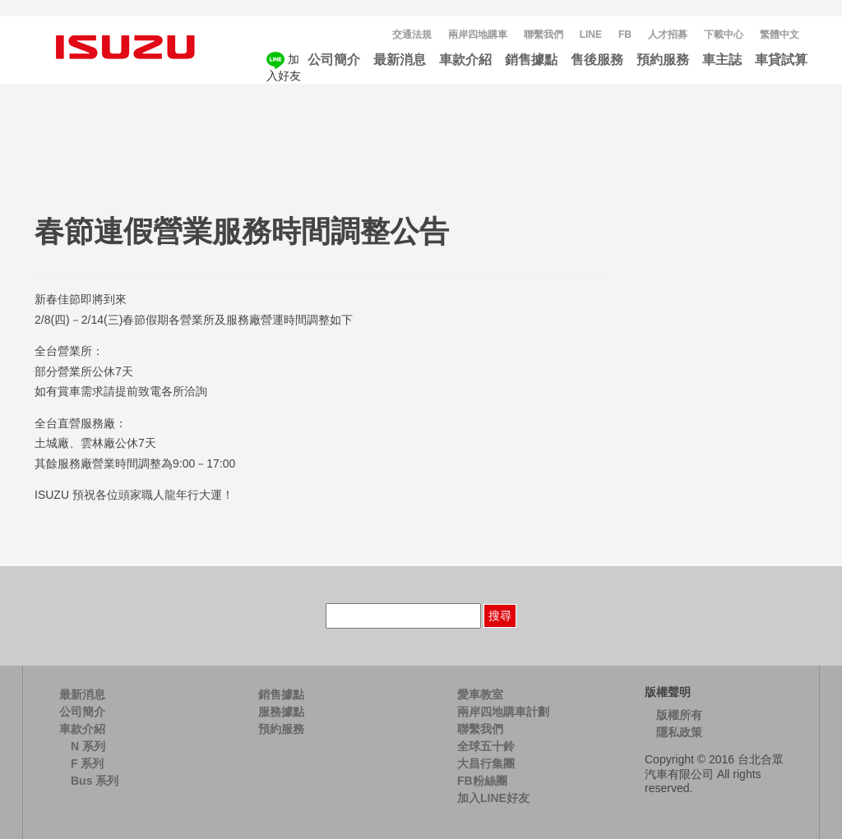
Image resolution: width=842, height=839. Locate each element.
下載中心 (723, 34)
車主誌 (722, 60)
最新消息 (399, 60)
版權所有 (679, 714)
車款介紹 (465, 60)
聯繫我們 (543, 34)
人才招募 (667, 34)
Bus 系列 (94, 780)
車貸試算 (781, 60)
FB (625, 34)
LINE (591, 34)
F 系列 (87, 763)
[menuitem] (779, 35)
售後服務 (597, 60)
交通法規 (412, 34)
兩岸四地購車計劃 (503, 711)
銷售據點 (531, 60)
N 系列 (88, 746)
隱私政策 (679, 732)
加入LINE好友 (493, 797)
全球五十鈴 (486, 746)
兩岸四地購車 (477, 34)
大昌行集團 (486, 763)
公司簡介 (334, 60)
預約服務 (662, 60)
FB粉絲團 (482, 780)
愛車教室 (480, 694)
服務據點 (281, 711)
